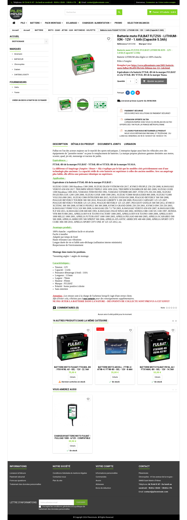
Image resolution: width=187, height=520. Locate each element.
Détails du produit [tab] (82, 144)
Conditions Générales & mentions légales (70, 473)
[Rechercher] (93, 12)
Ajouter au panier (153, 81)
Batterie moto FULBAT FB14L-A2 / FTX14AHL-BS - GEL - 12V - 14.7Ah (157, 368)
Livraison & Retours (18, 473)
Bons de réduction (103, 488)
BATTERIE (35, 23)
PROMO (118, 23)
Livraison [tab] (130, 144)
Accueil (14, 36)
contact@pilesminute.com (98, 2)
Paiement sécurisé (17, 477)
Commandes (101, 477)
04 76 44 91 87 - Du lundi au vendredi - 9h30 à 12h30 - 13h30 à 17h (49, 2)
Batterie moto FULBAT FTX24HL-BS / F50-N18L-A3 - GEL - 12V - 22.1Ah (72, 368)
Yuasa (16, 92)
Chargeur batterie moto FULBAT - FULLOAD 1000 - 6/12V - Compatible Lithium (72, 438)
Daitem (17, 69)
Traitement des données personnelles (25, 484)
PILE (23, 23)
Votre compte (104, 466)
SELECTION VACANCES (138, 23)
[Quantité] (130, 81)
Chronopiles (19, 64)
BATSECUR (18, 59)
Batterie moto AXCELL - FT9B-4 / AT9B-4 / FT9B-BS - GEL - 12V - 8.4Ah (114, 368)
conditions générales (62, 506)
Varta (16, 87)
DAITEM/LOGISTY (21, 75)
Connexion (150, 2)
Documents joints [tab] (109, 144)
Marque (142, 44)
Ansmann (18, 54)
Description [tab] (60, 144)
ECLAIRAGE (71, 23)
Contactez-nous (59, 477)
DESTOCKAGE (18, 41)
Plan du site (57, 480)
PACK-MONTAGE (53, 23)
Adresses (100, 484)
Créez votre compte (167, 2)
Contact (144, 466)
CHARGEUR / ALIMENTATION (95, 23)
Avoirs (98, 480)
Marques (15, 49)
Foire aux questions (18, 480)
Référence (122, 44)
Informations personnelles (107, 473)
